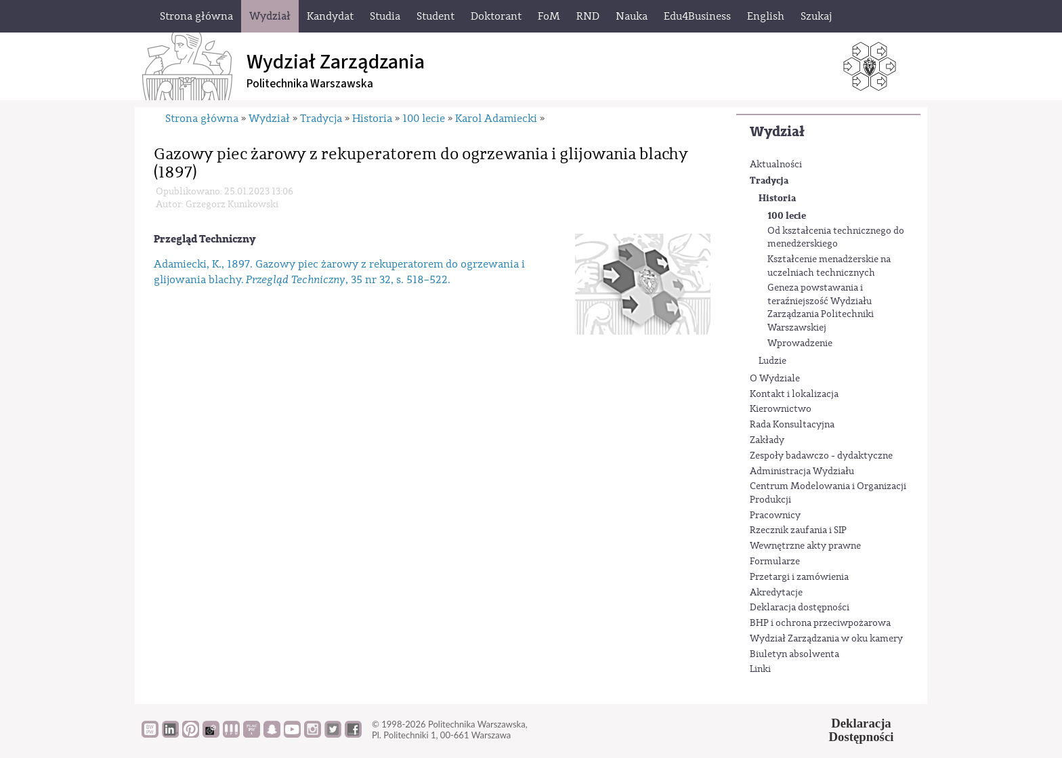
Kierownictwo (780, 409)
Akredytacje (776, 593)
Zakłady (767, 440)
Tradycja (769, 180)
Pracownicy (775, 515)
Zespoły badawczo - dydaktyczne (821, 456)
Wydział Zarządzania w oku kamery (826, 639)
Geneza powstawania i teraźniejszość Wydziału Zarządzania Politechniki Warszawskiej (820, 308)
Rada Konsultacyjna (792, 425)
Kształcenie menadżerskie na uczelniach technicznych (829, 266)
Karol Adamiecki (496, 118)
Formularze (775, 561)
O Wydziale (775, 379)
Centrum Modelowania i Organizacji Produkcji (828, 493)
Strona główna (201, 118)
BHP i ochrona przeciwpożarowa (820, 623)
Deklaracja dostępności (799, 608)
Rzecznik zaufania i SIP (798, 530)
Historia (777, 198)
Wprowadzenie (799, 343)
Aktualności (776, 165)
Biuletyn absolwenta (794, 654)
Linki (760, 669)
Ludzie (772, 361)
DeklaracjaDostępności (861, 730)
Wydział (777, 132)
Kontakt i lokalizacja (794, 394)
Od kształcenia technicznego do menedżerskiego (835, 238)
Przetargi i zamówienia (799, 577)
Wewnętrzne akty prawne (805, 546)
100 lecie (786, 215)
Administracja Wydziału (802, 471)
